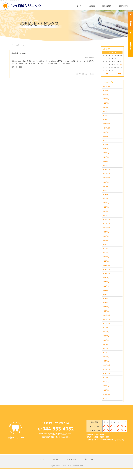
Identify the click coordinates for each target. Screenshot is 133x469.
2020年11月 (107, 319)
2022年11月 (107, 223)
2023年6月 (106, 194)
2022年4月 (106, 248)
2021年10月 (107, 273)
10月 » (120, 74)
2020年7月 (106, 336)
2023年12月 (107, 169)
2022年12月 (107, 219)
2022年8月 (106, 236)
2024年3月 (106, 157)
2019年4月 (106, 386)
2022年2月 (106, 257)
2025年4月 (106, 107)
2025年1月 (106, 119)
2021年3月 (106, 303)
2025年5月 (106, 103)
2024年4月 (106, 153)
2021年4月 (106, 298)
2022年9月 (106, 232)
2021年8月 (106, 282)
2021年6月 (106, 290)
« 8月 (106, 74)
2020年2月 (106, 357)
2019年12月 (107, 365)
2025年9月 (106, 90)
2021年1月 (106, 311)
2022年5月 (106, 244)
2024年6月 (106, 144)
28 (106, 70)
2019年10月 (107, 373)
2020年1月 (106, 361)
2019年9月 (106, 377)
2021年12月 (107, 265)
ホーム (79, 6)
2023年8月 (106, 186)
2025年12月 (107, 86)
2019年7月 (106, 382)
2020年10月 (107, 323)
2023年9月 (106, 182)
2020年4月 (106, 348)
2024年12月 (107, 124)
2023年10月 (107, 178)
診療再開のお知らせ (19, 53)
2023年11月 (107, 174)
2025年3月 (106, 111)
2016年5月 (106, 398)
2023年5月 (106, 199)
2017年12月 (107, 394)
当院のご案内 (123, 6)
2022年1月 (106, 261)
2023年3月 (106, 207)
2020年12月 (107, 315)
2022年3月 (106, 253)
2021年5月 (106, 294)
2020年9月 (106, 327)
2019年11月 (107, 369)
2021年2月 (106, 307)
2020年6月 (106, 340)
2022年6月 (106, 240)
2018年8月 (106, 390)
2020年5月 (106, 344)
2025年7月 (106, 99)
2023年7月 (106, 190)
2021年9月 (106, 278)
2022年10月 (107, 228)
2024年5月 (106, 149)
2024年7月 (106, 140)
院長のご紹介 (106, 6)
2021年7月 (106, 286)
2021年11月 (107, 269)
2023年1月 (106, 215)
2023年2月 (106, 211)
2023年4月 (106, 203)
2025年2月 (106, 115)
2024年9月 (106, 132)
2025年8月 (106, 95)
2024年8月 (106, 136)
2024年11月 (107, 128)
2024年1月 (106, 165)
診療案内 (92, 6)
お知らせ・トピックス (88, 74)
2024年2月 (106, 161)
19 (121, 65)
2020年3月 (106, 352)
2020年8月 (106, 332)
